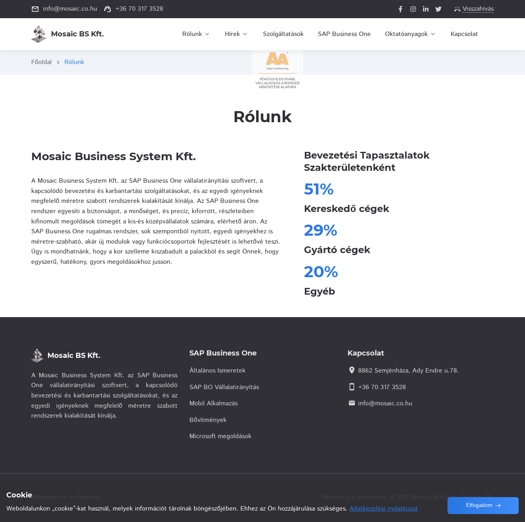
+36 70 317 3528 (382, 387)
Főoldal (41, 62)
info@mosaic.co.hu (385, 403)
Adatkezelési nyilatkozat (65, 497)
